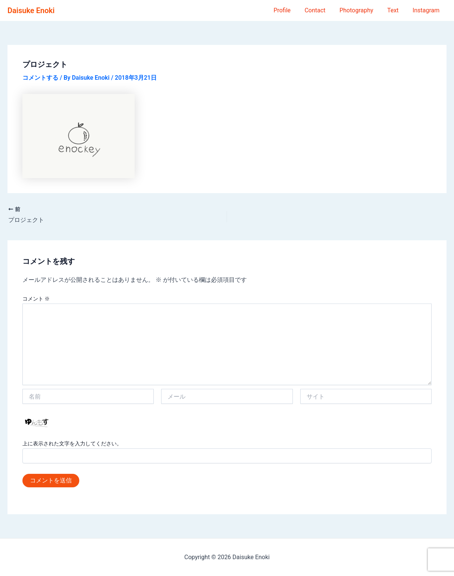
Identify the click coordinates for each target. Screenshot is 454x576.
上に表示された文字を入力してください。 (72, 444)
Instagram (427, 10)
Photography (361, 10)
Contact (322, 10)
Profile (291, 10)
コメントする (40, 77)
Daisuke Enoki (31, 10)
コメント (36, 299)
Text (395, 10)
